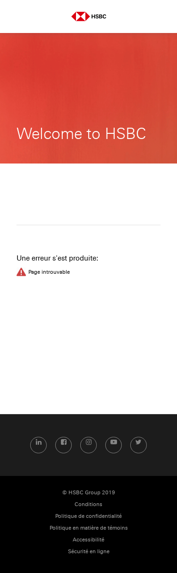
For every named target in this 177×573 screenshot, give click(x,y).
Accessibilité (88, 539)
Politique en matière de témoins (89, 528)
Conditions (88, 504)
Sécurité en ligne (89, 551)
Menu (16, 16)
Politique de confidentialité (88, 516)
